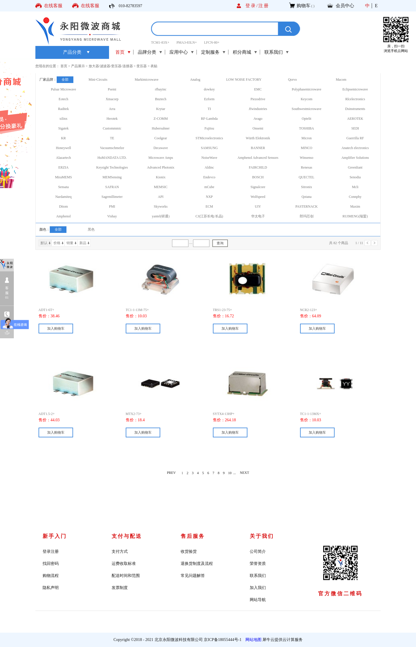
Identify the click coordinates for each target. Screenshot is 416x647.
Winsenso (306, 158)
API (160, 197)
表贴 (153, 66)
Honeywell (63, 148)
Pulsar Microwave (63, 89)
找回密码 (51, 563)
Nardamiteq (63, 197)
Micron (306, 138)
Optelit (306, 119)
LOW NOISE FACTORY (244, 80)
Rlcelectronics (355, 99)
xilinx (63, 119)
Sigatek (63, 128)
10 (230, 473)
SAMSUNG (209, 148)
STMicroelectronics (209, 138)
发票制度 (120, 588)
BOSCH (258, 177)
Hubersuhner (161, 128)
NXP (209, 197)
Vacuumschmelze (112, 148)
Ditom (63, 206)
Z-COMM (161, 119)
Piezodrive (258, 99)
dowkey (209, 89)
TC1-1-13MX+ (310, 414)
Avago (257, 119)
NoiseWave (209, 158)
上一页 (368, 243)
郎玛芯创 (307, 216)
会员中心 (345, 5)
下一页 (374, 243)
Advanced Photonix (160, 167)
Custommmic (112, 128)
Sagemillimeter (112, 197)
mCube (209, 187)
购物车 (303, 5)
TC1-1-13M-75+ (137, 310)
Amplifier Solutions (355, 158)
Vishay (112, 216)
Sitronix (306, 187)
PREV (171, 473)
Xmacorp (112, 99)
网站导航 (258, 600)
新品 (82, 243)
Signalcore (258, 187)
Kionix (160, 177)
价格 (57, 243)
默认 (44, 243)
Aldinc (209, 167)
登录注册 (51, 551)
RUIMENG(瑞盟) (355, 216)
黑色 (91, 229)
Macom (341, 80)
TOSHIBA (306, 128)
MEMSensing (112, 177)
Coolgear (160, 138)
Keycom (306, 99)
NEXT (244, 473)
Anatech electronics (355, 148)
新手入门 (55, 536)
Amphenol (63, 216)
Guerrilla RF (355, 138)
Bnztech (160, 99)
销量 (69, 243)
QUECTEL (306, 177)
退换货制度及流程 (197, 563)
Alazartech (63, 158)
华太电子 (258, 216)
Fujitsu (209, 128)
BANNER (258, 148)
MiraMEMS (63, 177)
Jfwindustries (258, 109)
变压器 (141, 66)
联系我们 (258, 575)
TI (209, 109)
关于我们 (262, 536)
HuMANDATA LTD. (112, 158)
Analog (195, 80)
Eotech (63, 99)
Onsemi (258, 128)
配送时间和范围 (126, 575)
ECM (209, 206)
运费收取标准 (124, 563)
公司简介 (258, 551)
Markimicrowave (147, 80)
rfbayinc (161, 89)
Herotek (112, 119)
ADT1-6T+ (46, 310)
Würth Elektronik (258, 138)
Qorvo (292, 80)
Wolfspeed (258, 197)
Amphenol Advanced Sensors (258, 158)
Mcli (355, 187)
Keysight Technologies (112, 167)
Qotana (306, 197)
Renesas (306, 167)
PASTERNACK (306, 206)
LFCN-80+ (211, 42)
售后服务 (193, 536)
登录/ (251, 5)
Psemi (112, 89)
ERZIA (63, 167)
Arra (112, 109)
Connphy (355, 197)
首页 (120, 52)
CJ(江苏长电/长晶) (209, 216)
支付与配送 (127, 536)
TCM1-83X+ (160, 42)
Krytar (160, 109)
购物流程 (51, 575)
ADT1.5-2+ (47, 414)
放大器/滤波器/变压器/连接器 (111, 66)
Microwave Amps (160, 158)
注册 (263, 5)
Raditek (63, 109)
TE (112, 138)
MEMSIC (160, 187)
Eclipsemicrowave (355, 89)
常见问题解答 (193, 575)
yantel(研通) (160, 216)
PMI (112, 206)
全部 (65, 80)
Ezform (209, 99)
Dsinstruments (355, 109)
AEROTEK (355, 119)
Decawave (161, 148)
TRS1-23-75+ (222, 310)
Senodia (355, 177)
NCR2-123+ (308, 310)
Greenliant (355, 167)
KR (63, 138)
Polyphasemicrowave (306, 89)
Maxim (355, 206)
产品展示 (78, 66)
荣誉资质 (258, 563)
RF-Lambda (209, 119)
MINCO (306, 148)
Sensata (63, 187)
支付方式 (120, 551)
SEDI (355, 128)
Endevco (209, 177)
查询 (220, 243)
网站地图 (252, 640)
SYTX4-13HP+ (223, 414)
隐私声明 (51, 588)
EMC (258, 89)
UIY (258, 206)
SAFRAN (112, 187)
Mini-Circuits (98, 80)
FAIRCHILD (258, 167)
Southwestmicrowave (306, 109)
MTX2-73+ (134, 414)
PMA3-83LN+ (186, 42)
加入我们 (258, 588)
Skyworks (160, 206)
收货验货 (189, 551)
